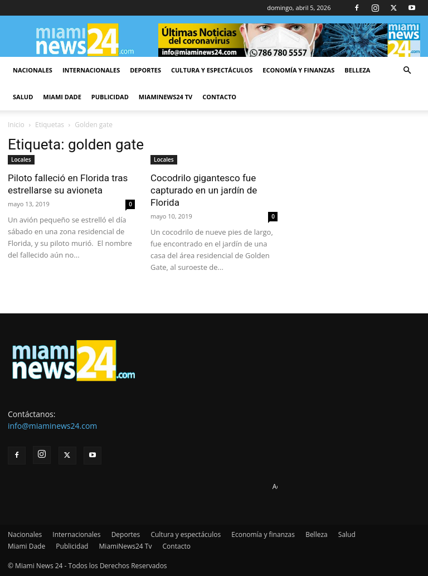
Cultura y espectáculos (211, 70)
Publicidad (110, 97)
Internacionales (91, 70)
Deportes (145, 70)
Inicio (16, 124)
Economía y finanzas (298, 70)
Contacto (219, 97)
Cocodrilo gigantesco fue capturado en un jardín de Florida (203, 190)
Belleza (357, 70)
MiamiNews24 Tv (165, 97)
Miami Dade (62, 97)
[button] (406, 70)
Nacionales (32, 70)
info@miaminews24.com (52, 425)
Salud (23, 97)
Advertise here (295, 486)
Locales (21, 159)
